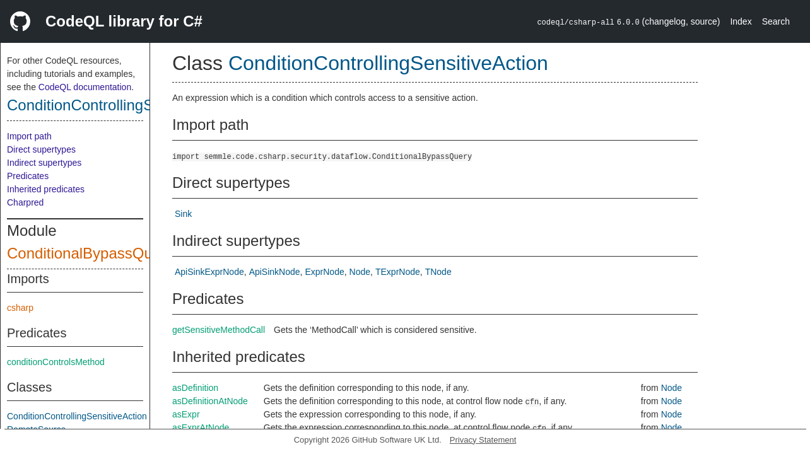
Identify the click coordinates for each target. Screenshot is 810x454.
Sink (183, 214)
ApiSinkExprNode (209, 272)
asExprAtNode (200, 427)
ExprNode (324, 272)
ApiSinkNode (274, 272)
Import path (29, 136)
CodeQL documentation (84, 87)
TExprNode (397, 272)
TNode (438, 272)
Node (359, 272)
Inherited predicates (46, 189)
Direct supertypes (41, 149)
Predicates (28, 176)
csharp (20, 308)
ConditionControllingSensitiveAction (127, 105)
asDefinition (195, 388)
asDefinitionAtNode (210, 401)
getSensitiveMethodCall (218, 330)
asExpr (186, 414)
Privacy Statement (483, 440)
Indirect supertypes (44, 163)
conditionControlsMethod (56, 362)
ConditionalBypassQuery (90, 253)
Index (740, 21)
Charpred (25, 202)
